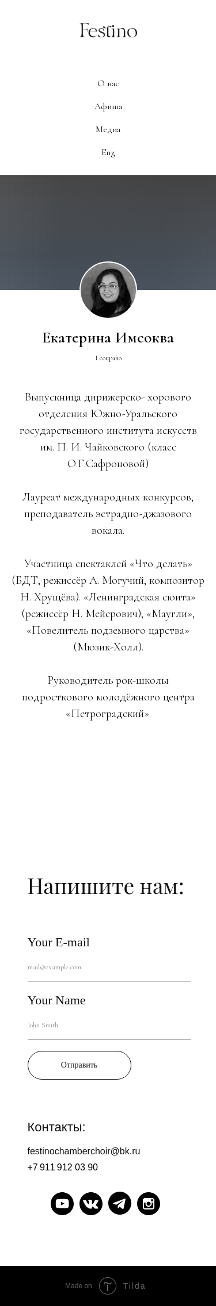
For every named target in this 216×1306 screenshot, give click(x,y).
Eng (108, 152)
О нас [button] (108, 83)
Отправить (79, 1065)
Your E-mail (59, 942)
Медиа (108, 129)
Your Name (57, 1000)
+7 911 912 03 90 (63, 1167)
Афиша (108, 106)
